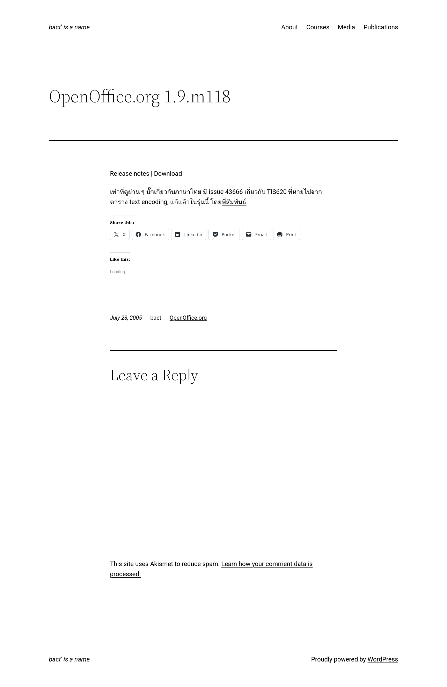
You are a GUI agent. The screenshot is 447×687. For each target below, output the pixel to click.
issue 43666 (226, 191)
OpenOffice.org (188, 317)
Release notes (129, 173)
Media (346, 27)
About (289, 27)
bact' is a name (69, 27)
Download (168, 173)
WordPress (383, 659)
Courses (317, 27)
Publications (381, 27)
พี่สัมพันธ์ (234, 201)
